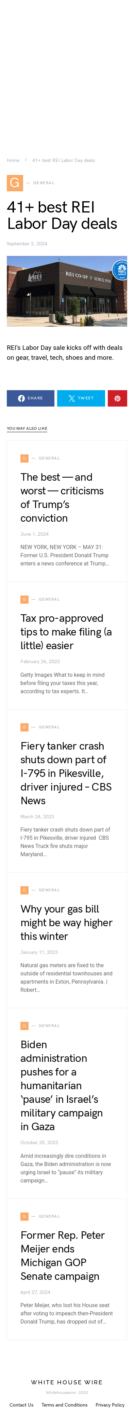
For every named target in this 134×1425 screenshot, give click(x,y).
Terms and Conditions (64, 1405)
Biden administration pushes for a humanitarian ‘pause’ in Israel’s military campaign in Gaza (61, 1086)
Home (13, 160)
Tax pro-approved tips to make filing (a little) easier (66, 632)
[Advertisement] (67, 67)
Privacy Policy (110, 1405)
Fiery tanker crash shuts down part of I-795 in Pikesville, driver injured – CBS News (66, 774)
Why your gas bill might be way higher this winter (66, 923)
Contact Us (21, 1405)
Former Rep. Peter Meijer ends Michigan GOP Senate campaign (62, 1256)
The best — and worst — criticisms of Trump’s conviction (62, 498)
